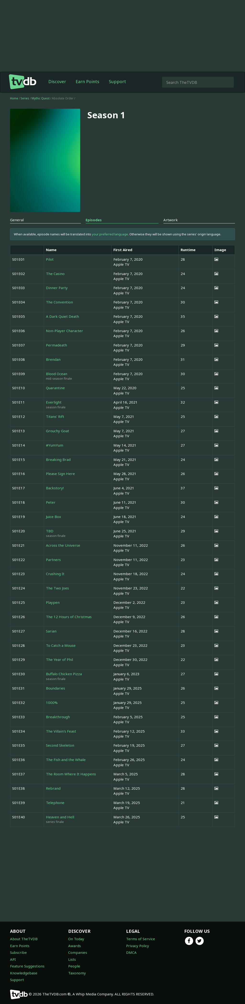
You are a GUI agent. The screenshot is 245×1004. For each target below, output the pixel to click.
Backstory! (55, 488)
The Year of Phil (59, 659)
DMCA (131, 952)
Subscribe (18, 952)
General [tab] (17, 219)
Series (25, 98)
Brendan (53, 359)
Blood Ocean (56, 373)
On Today (76, 938)
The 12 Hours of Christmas (69, 616)
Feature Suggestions (27, 966)
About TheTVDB (24, 938)
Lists (72, 959)
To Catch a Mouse (61, 645)
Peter (51, 502)
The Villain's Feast (61, 731)
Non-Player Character (64, 330)
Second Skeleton (60, 745)
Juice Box (53, 516)
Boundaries (55, 688)
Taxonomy (77, 973)
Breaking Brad (58, 459)
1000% (52, 702)
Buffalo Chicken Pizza (64, 673)
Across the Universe (63, 545)
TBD (49, 531)
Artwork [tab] (170, 219)
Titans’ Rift (55, 416)
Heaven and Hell (60, 817)
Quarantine (55, 387)
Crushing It (55, 573)
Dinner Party (57, 287)
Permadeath (56, 345)
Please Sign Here (60, 473)
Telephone (55, 802)
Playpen (53, 602)
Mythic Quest (41, 98)
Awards (74, 945)
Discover (57, 81)
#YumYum (54, 445)
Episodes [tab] (94, 219)
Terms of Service (140, 938)
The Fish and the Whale (66, 759)
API (13, 959)
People (74, 966)
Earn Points (87, 81)
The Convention (59, 302)
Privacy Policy (137, 945)
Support (117, 81)
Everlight (53, 402)
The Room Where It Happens (71, 774)
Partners (53, 559)
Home (14, 98)
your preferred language (110, 234)
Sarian (51, 631)
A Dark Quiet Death (62, 316)
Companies (77, 952)
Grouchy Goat (57, 430)
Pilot (50, 259)
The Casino (55, 273)
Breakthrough (58, 716)
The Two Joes (57, 588)
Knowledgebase (23, 973)
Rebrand (53, 788)
